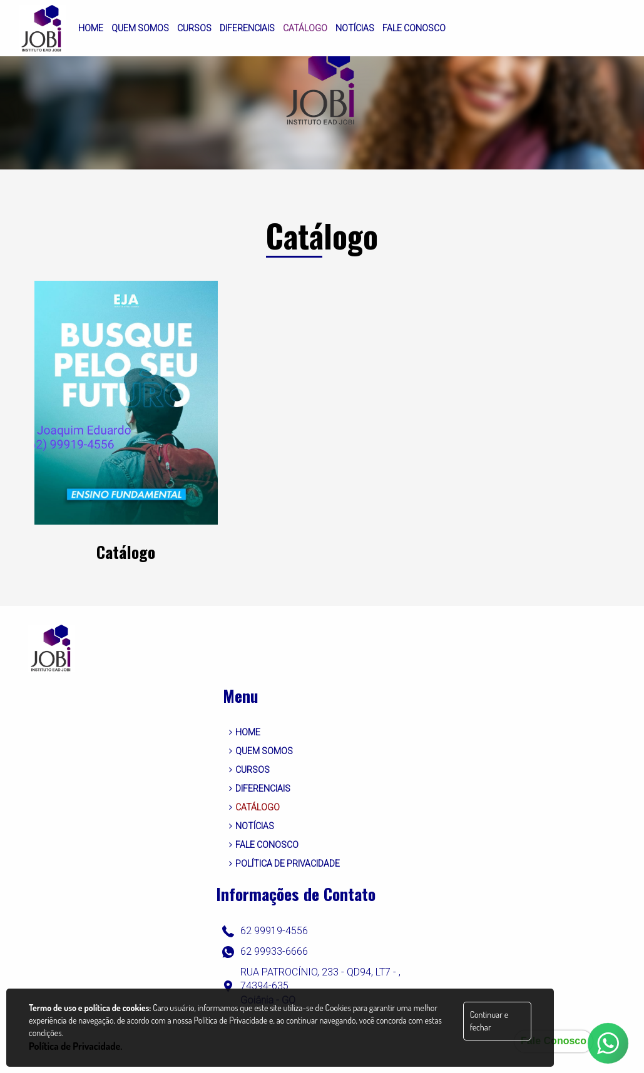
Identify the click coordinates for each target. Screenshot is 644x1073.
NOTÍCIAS (251, 826)
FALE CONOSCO (264, 845)
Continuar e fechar (489, 1020)
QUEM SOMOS (261, 751)
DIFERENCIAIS (259, 788)
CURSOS (249, 770)
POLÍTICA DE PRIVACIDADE (284, 864)
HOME (244, 732)
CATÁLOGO (254, 807)
